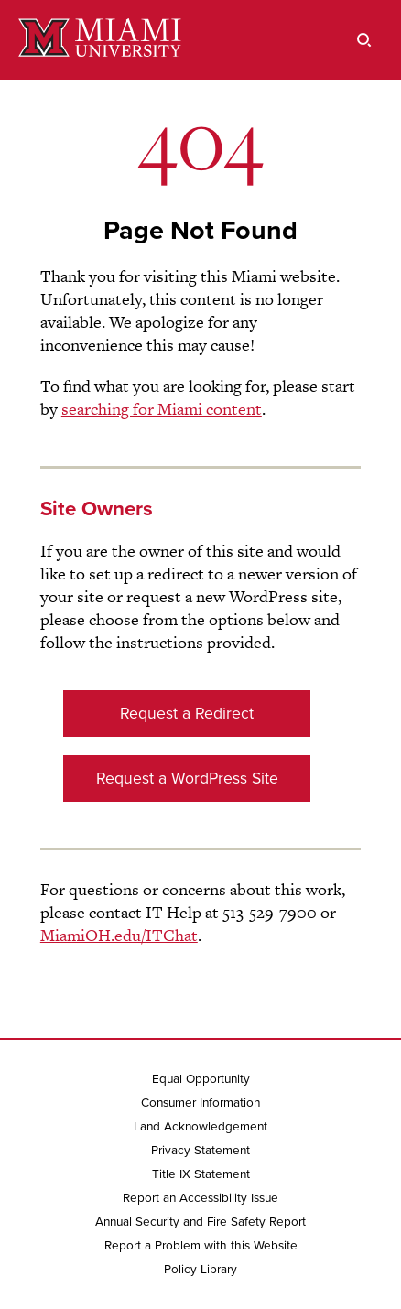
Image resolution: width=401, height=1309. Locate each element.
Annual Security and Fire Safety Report (200, 1222)
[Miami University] (100, 40)
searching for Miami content (161, 408)
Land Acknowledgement (200, 1127)
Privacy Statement (200, 1150)
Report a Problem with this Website (201, 1246)
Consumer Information (200, 1103)
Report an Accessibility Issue (200, 1198)
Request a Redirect (187, 713)
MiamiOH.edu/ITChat (119, 935)
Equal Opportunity (201, 1079)
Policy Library (200, 1269)
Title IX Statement (201, 1174)
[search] (364, 40)
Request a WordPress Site (187, 778)
